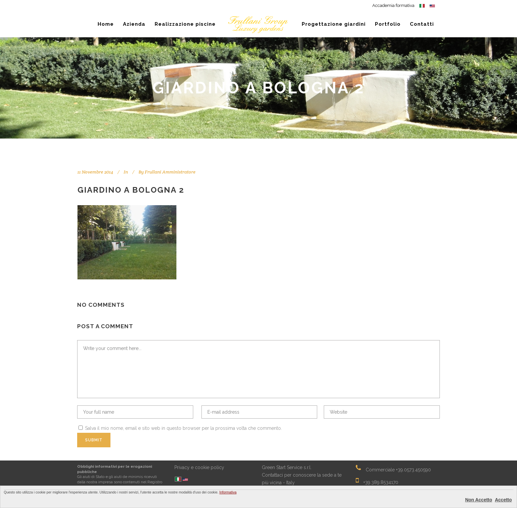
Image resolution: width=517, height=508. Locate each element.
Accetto (503, 499)
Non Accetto (478, 499)
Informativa (227, 492)
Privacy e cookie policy (199, 467)
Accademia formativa (393, 5)
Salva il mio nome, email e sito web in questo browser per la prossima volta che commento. (183, 428)
